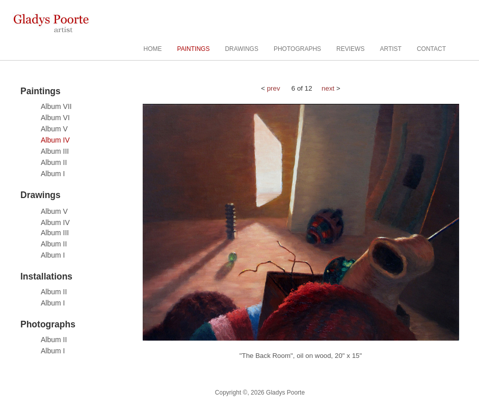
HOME (153, 48)
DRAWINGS (241, 48)
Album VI (55, 118)
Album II (54, 162)
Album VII (56, 106)
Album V (54, 129)
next (328, 88)
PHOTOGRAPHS (297, 48)
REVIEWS (350, 48)
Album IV (55, 140)
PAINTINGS (193, 48)
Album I (53, 174)
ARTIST (390, 48)
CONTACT (431, 48)
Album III (55, 151)
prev (273, 88)
